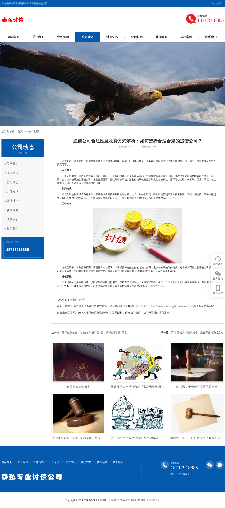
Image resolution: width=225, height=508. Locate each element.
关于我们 (38, 37)
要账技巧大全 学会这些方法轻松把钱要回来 (139, 386)
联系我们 (211, 37)
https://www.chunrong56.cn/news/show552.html (176, 306)
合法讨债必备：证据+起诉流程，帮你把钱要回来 (83, 438)
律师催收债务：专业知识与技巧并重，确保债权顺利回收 (94, 332)
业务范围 (63, 37)
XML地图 (141, 500)
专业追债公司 (77, 299)
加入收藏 (216, 3)
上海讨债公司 (153, 500)
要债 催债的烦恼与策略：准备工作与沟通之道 (197, 332)
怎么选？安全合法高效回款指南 (197, 386)
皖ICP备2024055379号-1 (123, 500)
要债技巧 (137, 37)
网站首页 (14, 37)
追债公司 (66, 161)
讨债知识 (112, 37)
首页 (20, 131)
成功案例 (186, 37)
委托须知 (161, 37)
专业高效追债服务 (78, 386)
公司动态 (88, 37)
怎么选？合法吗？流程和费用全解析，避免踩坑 (142, 438)
